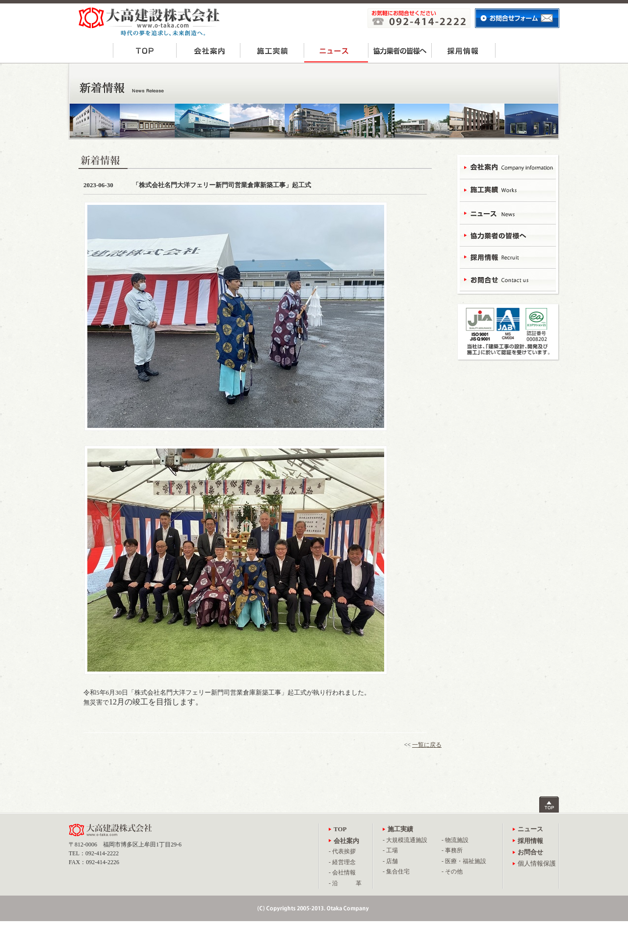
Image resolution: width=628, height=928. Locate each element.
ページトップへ (549, 804)
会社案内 (208, 50)
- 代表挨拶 (342, 851)
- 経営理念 (342, 862)
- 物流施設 (455, 840)
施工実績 (272, 50)
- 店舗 (390, 861)
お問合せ (527, 50)
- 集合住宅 (396, 871)
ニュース (336, 50)
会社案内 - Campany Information (508, 168)
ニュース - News (508, 212)
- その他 (452, 871)
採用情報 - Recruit (508, 257)
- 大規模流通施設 (405, 840)
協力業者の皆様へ (400, 50)
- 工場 (390, 850)
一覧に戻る (427, 744)
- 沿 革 (345, 883)
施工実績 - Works (508, 190)
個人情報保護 (537, 863)
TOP (145, 50)
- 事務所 (452, 850)
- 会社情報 (342, 872)
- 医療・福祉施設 (464, 861)
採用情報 (464, 50)
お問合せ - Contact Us (508, 279)
